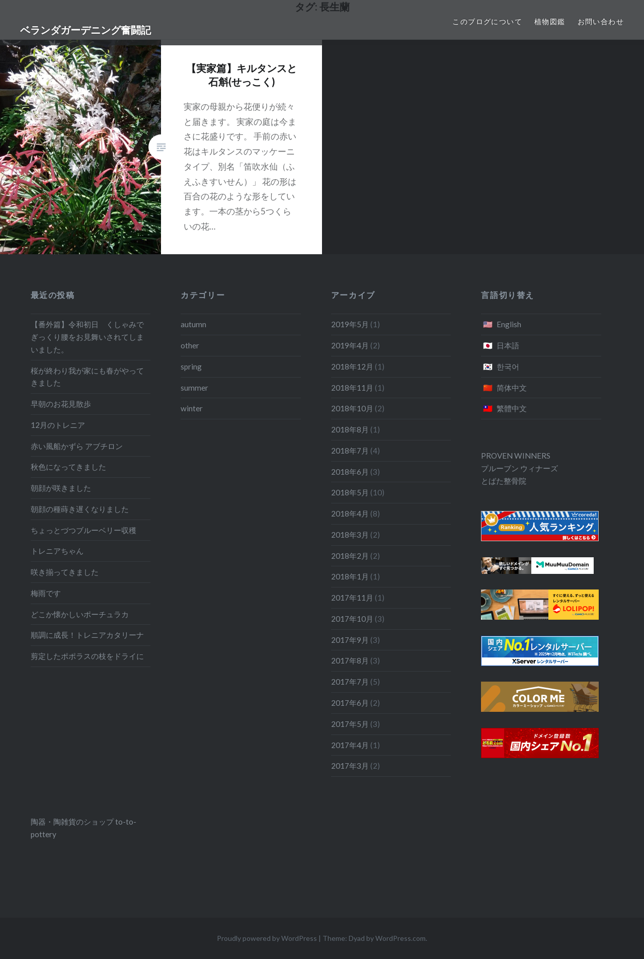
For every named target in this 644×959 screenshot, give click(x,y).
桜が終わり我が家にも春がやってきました (87, 377)
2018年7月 (350, 450)
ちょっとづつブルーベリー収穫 (83, 530)
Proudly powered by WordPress (267, 938)
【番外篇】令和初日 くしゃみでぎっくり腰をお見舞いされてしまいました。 (87, 337)
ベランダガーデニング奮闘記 (85, 30)
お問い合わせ (601, 21)
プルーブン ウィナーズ (519, 468)
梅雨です (46, 593)
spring (191, 366)
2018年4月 (350, 513)
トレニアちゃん (57, 550)
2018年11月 (352, 387)
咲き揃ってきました (65, 571)
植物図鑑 (550, 21)
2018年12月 (352, 366)
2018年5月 (350, 492)
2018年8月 (350, 429)
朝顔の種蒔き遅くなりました (80, 508)
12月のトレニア (58, 424)
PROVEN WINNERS (515, 455)
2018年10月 (352, 408)
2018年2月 (350, 555)
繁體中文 (512, 408)
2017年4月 (350, 745)
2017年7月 (350, 681)
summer (194, 387)
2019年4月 (350, 345)
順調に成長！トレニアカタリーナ (87, 634)
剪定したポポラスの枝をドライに (87, 655)
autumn (193, 324)
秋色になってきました (68, 466)
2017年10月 (352, 618)
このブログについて (487, 21)
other (190, 345)
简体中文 (512, 387)
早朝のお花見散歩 (61, 403)
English (509, 324)
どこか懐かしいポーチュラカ (80, 614)
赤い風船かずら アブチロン (77, 446)
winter (192, 408)
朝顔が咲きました (61, 487)
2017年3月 (350, 765)
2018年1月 (350, 576)
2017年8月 (350, 660)
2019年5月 (350, 324)
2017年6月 (350, 702)
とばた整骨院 (503, 480)
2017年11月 (352, 597)
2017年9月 (350, 639)
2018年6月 (350, 471)
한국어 (508, 366)
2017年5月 (350, 723)
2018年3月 (350, 534)
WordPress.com (400, 938)
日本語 (508, 345)
